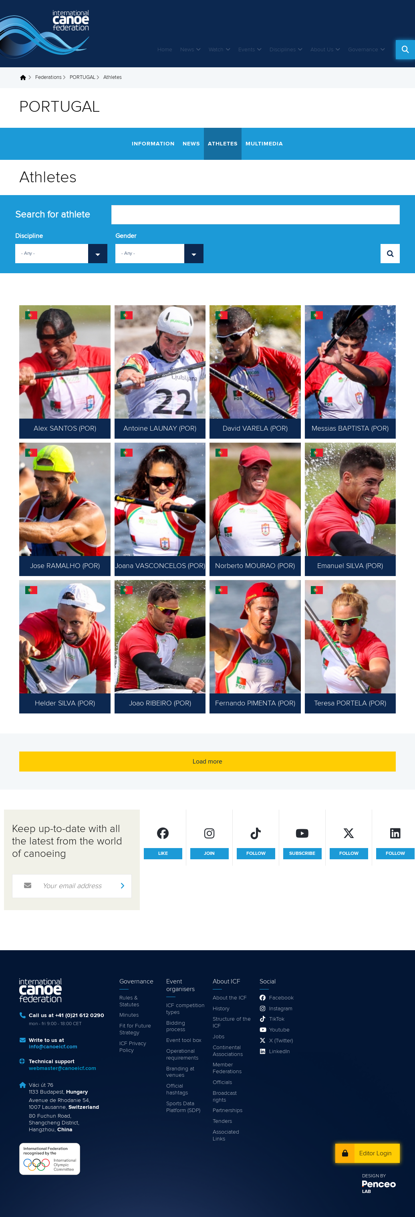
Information (153, 144)
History (221, 1008)
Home (164, 49)
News (187, 49)
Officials (222, 1082)
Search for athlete (52, 215)
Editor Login (375, 1153)
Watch (216, 49)
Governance (363, 49)
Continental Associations (228, 1051)
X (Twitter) (281, 1041)
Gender (125, 236)
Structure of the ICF (232, 1022)
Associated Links (226, 1135)
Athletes (223, 144)
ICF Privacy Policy (132, 1047)
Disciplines (283, 49)
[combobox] (61, 253)
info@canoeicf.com (53, 1047)
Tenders (222, 1121)
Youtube (279, 1030)
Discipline (29, 236)
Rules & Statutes (129, 1001)
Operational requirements (182, 1054)
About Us (321, 49)
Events (246, 49)
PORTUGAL (82, 77)
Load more (207, 761)
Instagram (280, 1008)
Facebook (281, 998)
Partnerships (227, 1110)
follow (256, 853)
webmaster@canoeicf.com (62, 1068)
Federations (48, 77)
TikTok (276, 1019)
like (163, 853)
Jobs (218, 1037)
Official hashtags (177, 1089)
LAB (366, 1191)
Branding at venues (180, 1072)
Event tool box (183, 1040)
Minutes (129, 1015)
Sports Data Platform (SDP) (183, 1107)
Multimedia (264, 144)
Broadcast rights (225, 1096)
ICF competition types (185, 1009)
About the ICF (230, 998)
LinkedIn (279, 1051)
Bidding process (175, 1026)
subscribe (302, 853)
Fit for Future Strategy (135, 1029)
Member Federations (227, 1068)
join (209, 853)
